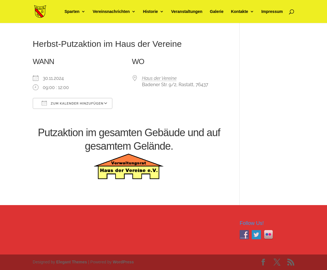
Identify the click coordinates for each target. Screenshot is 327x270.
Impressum (272, 11)
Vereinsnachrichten (111, 11)
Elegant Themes (71, 262)
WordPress (123, 262)
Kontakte (239, 11)
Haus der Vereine (159, 78)
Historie (150, 11)
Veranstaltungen (187, 11)
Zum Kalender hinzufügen (72, 103)
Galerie (216, 11)
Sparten (71, 11)
